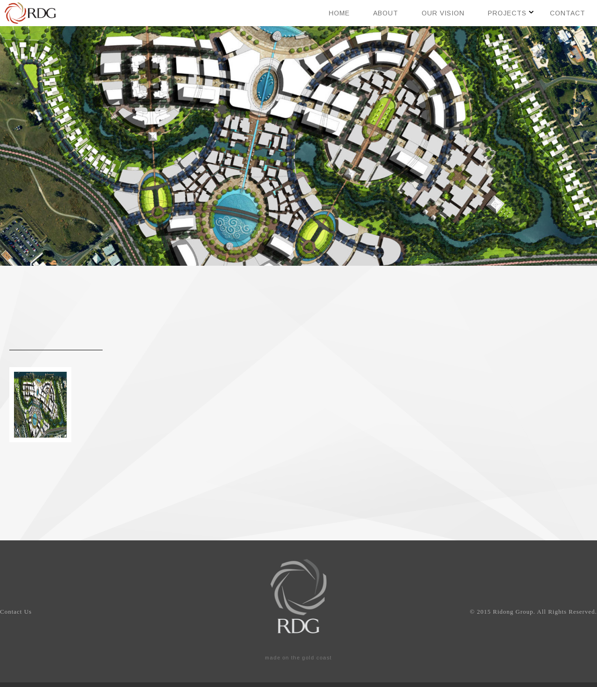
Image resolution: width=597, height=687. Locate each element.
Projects (507, 13)
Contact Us (16, 611)
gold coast (317, 657)
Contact (567, 13)
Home (339, 13)
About (385, 13)
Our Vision (443, 13)
